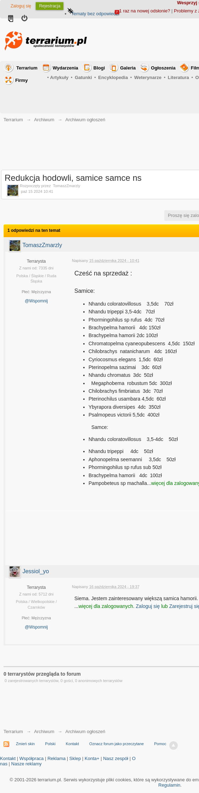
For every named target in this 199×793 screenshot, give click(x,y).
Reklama (56, 758)
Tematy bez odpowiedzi (95, 13)
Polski (50, 744)
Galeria (128, 68)
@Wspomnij (36, 300)
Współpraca (31, 758)
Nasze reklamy (26, 763)
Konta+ (92, 758)
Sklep (75, 758)
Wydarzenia (65, 68)
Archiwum (44, 731)
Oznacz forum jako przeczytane (116, 744)
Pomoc (160, 744)
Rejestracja (49, 6)
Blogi (99, 68)
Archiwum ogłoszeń (85, 731)
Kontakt (72, 744)
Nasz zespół (115, 758)
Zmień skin (25, 744)
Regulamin (169, 785)
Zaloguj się (21, 6)
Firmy (21, 80)
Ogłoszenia (163, 68)
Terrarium (27, 68)
